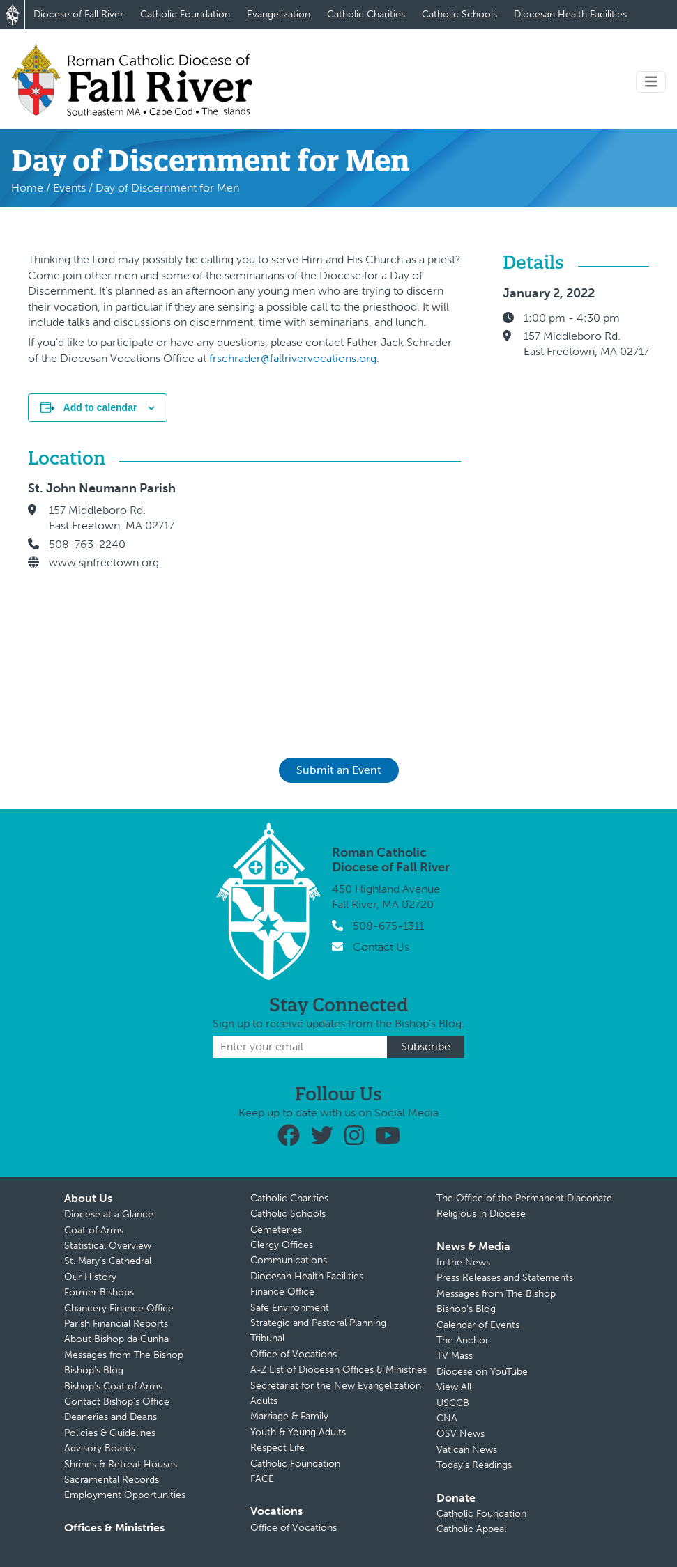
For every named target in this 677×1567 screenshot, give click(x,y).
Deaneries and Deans (110, 1417)
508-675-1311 (388, 926)
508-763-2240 (87, 544)
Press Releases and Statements (504, 1278)
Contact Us (381, 946)
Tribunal (267, 1338)
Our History (90, 1277)
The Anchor (462, 1340)
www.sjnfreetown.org (104, 562)
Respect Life (277, 1447)
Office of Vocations (293, 1354)
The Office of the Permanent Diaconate (524, 1198)
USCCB (452, 1403)
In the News (463, 1262)
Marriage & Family (289, 1416)
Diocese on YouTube (482, 1372)
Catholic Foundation (185, 14)
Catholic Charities (366, 14)
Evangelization (278, 14)
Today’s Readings (474, 1465)
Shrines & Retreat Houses (120, 1464)
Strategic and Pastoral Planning (318, 1323)
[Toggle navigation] (651, 82)
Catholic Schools (459, 14)
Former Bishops (99, 1292)
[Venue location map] (332, 600)
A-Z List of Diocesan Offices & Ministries (338, 1369)
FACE (262, 1479)
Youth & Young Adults (298, 1432)
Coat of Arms (93, 1230)
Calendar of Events (477, 1325)
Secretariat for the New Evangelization (335, 1385)
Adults (263, 1401)
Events (69, 187)
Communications (288, 1260)
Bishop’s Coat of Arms (113, 1386)
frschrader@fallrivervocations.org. (294, 358)
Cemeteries (276, 1229)
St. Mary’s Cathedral (107, 1261)
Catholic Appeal (471, 1529)
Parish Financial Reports (116, 1324)
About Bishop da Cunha (116, 1339)
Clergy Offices (281, 1245)
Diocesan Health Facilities (570, 14)
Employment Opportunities (124, 1495)
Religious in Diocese (481, 1213)
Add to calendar (100, 407)
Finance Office (282, 1291)
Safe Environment (289, 1307)
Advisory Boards (99, 1448)
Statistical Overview (107, 1246)
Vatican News (466, 1450)
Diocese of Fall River (78, 14)
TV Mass (454, 1356)
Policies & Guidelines (109, 1433)
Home (27, 187)
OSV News (460, 1434)
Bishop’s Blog (93, 1370)
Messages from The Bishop (123, 1355)
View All (453, 1387)
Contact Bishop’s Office (116, 1402)
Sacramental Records (111, 1480)
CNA (446, 1418)
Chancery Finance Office (119, 1308)
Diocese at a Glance (108, 1214)
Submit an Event (338, 770)
